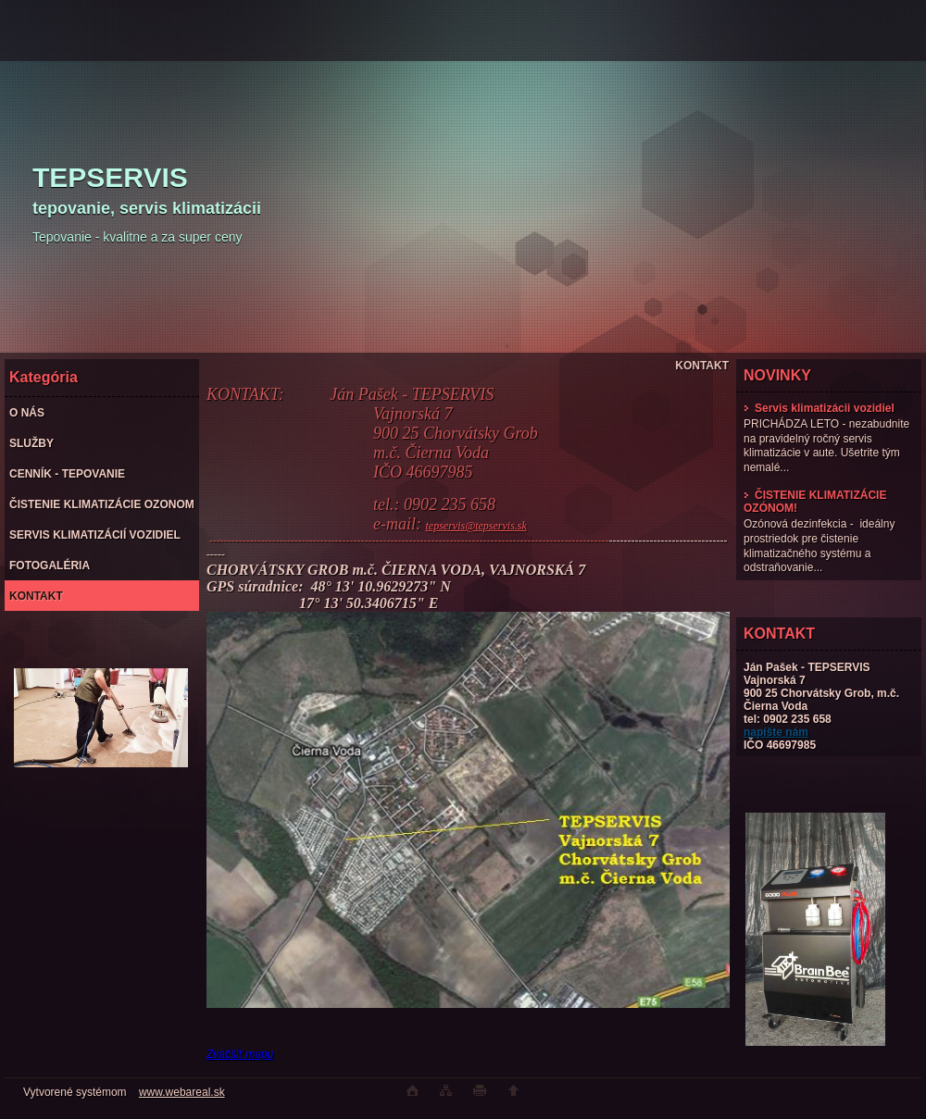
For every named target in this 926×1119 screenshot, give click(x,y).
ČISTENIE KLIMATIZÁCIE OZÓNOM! (815, 502)
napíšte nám (776, 732)
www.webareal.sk (182, 1092)
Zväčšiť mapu (239, 1054)
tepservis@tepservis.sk (475, 525)
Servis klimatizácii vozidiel (819, 408)
